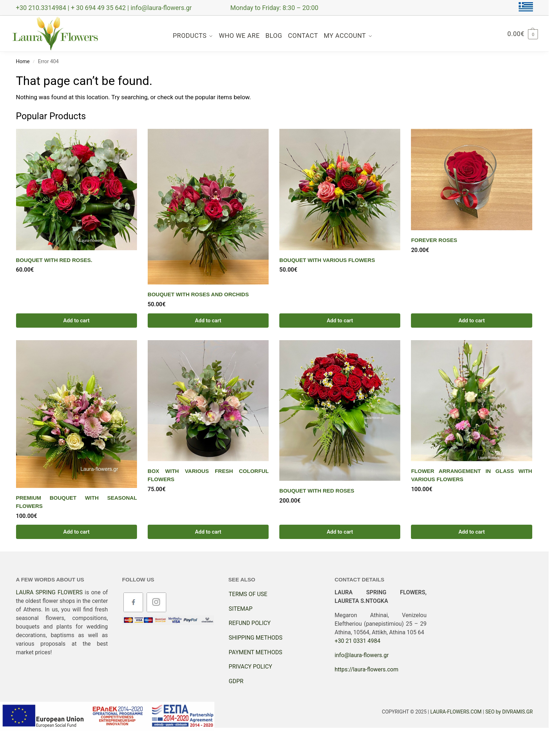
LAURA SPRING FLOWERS (49, 592)
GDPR (236, 681)
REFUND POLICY (250, 623)
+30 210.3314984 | (43, 7)
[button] (522, 34)
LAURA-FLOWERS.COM (456, 712)
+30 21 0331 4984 (357, 640)
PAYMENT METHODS (255, 652)
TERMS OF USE (248, 594)
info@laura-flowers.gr (161, 7)
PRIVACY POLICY (250, 666)
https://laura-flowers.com (366, 669)
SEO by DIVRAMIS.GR (509, 712)
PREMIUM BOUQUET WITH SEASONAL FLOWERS (76, 502)
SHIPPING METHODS (256, 637)
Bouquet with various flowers (327, 260)
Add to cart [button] (76, 320)
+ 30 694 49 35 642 (99, 7)
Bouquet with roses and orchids (198, 294)
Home (23, 62)
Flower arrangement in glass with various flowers (471, 475)
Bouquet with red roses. (54, 260)
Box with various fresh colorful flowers (208, 475)
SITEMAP (241, 608)
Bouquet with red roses (316, 491)
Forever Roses (434, 240)
